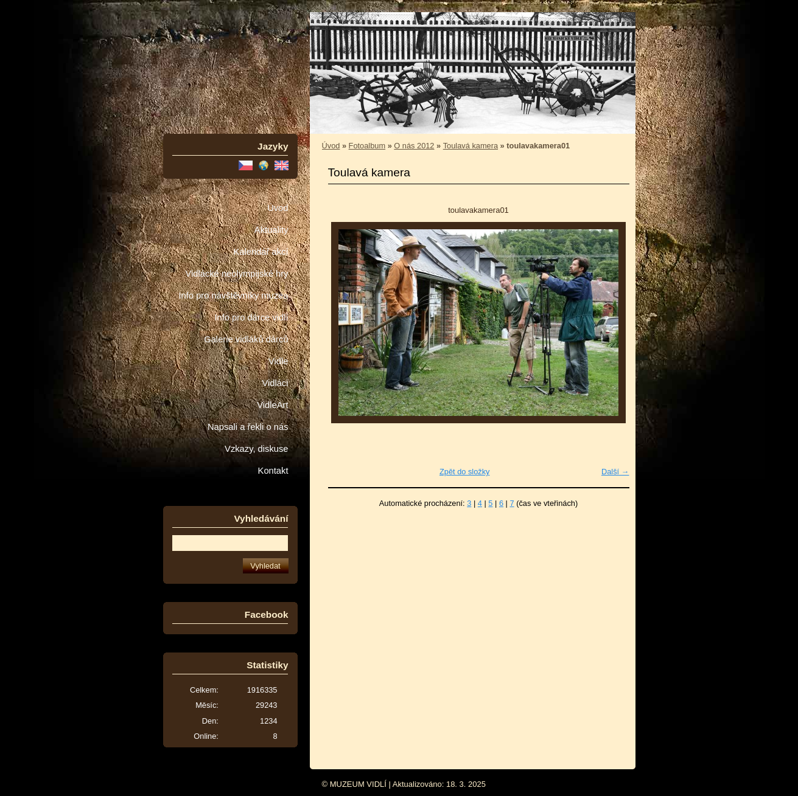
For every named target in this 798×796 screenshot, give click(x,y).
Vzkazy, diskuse (256, 449)
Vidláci (275, 383)
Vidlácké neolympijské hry (236, 274)
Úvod (277, 208)
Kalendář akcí (260, 252)
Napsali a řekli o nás (248, 427)
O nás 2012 (414, 145)
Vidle (278, 361)
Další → (615, 471)
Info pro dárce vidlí (251, 317)
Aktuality (271, 230)
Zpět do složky (464, 471)
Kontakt (273, 471)
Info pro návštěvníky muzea (234, 295)
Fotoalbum (367, 145)
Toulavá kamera (470, 145)
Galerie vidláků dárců (246, 339)
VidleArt (272, 405)
